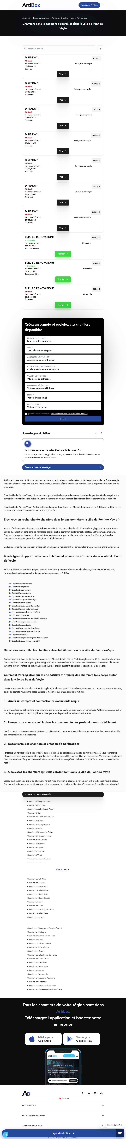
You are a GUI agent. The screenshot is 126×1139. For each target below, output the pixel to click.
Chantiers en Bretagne (36, 932)
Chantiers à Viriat (34, 855)
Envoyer (63, 419)
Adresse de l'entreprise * (38, 357)
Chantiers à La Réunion (37, 962)
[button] (96, 433)
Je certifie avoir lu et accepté (58, 413)
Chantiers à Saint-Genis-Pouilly (40, 816)
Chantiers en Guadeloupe (38, 947)
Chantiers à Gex (34, 813)
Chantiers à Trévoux (35, 851)
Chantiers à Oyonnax (36, 805)
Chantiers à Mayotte (35, 970)
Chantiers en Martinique (37, 966)
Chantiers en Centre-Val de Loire (41, 935)
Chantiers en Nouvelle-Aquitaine (41, 978)
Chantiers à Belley (35, 828)
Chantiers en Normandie (37, 974)
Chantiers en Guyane (36, 951)
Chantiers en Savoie (35, 917)
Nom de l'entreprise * (37, 338)
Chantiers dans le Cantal (37, 886)
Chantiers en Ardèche (36, 882)
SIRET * (30, 347)
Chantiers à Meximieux (37, 839)
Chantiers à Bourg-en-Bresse (39, 801)
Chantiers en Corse (35, 939)
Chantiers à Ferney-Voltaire (38, 824)
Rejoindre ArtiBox (89, 5)
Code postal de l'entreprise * (41, 366)
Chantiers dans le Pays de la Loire (41, 985)
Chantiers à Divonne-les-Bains (39, 832)
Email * (30, 395)
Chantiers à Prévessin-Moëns (39, 836)
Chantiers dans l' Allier (36, 879)
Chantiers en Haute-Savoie (38, 898)
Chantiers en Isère (34, 902)
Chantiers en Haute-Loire (38, 894)
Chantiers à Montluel (36, 843)
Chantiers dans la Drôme (37, 890)
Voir (63, 74)
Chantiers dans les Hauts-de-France (42, 955)
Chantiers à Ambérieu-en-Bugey (40, 809)
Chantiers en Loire (35, 905)
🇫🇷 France (64, 1098)
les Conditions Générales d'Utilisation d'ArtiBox (69, 413)
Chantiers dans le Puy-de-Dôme (40, 909)
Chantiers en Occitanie (37, 981)
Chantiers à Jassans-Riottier (39, 859)
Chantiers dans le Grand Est (39, 943)
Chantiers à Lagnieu (35, 847)
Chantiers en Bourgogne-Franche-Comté (44, 928)
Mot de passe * (34, 404)
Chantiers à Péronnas (36, 862)
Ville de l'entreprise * (37, 376)
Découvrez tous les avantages (63, 467)
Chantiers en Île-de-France (38, 958)
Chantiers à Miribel (35, 820)
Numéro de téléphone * (38, 385)
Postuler (63, 253)
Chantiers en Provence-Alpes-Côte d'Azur (44, 989)
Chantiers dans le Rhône (37, 913)
